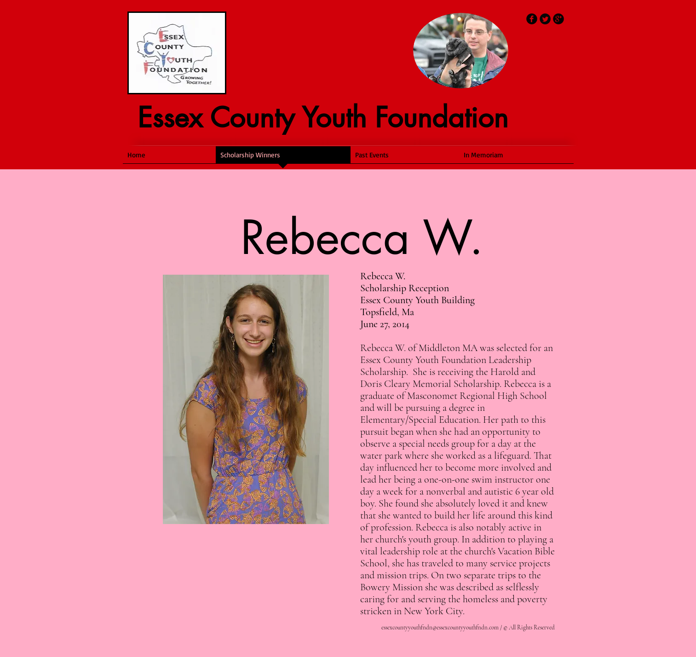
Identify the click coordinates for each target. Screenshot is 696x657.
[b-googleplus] (558, 18)
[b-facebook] (531, 18)
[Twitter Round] (545, 18)
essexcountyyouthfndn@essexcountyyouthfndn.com (440, 627)
